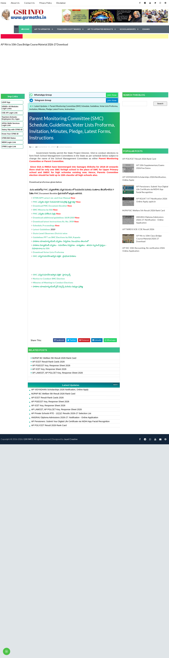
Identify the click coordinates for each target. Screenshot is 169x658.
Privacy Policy (45, 3)
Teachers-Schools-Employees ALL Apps (11, 118)
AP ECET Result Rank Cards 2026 (48, 362)
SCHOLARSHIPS (128, 29)
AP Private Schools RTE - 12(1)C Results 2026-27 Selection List (61, 413)
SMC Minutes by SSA (43, 209)
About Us (15, 3)
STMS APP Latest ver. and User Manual (51, 198)
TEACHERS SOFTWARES (69, 29)
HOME (25, 29)
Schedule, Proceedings (44, 225)
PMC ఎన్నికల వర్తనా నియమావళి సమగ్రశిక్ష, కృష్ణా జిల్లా (54, 202)
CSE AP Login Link (9, 113)
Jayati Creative (71, 439)
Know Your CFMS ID (10, 134)
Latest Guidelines (41, 229)
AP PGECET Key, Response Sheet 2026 (51, 365)
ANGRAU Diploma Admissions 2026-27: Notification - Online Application (64, 417)
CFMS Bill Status (9, 138)
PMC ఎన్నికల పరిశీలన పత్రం (44, 213)
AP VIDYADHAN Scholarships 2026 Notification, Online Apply (59, 389)
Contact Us (29, 3)
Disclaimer (61, 3)
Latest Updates (40, 106)
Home (3, 3)
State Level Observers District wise (50, 233)
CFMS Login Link (9, 147)
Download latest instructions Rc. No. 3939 (53, 221)
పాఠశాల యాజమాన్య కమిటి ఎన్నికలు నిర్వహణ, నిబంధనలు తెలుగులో (61, 241)
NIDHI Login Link (9, 142)
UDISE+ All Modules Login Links (10, 108)
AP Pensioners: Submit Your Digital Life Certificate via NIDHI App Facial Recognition (70, 421)
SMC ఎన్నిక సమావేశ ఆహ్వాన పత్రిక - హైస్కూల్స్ (52, 274)
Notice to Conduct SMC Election (49, 278)
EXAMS (146, 29)
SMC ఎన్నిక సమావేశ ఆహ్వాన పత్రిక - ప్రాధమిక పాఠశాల (54, 256)
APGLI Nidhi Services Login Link (11, 124)
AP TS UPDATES (42, 29)
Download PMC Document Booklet (50, 205)
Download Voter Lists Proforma (48, 252)
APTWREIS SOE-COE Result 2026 (138, 229)
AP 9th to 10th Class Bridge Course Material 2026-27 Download (34, 44)
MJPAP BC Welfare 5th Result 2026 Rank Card (54, 358)
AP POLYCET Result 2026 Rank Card (49, 425)
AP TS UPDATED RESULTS (100, 29)
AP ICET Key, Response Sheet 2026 (49, 369)
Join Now (111, 94)
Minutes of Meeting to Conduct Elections (53, 282)
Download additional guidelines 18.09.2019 (54, 217)
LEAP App (6, 102)
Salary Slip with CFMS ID (12, 130)
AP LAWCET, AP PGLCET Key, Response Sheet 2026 (57, 373)
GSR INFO (28, 439)
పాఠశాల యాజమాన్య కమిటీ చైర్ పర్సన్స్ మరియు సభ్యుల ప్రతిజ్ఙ (58, 286)
